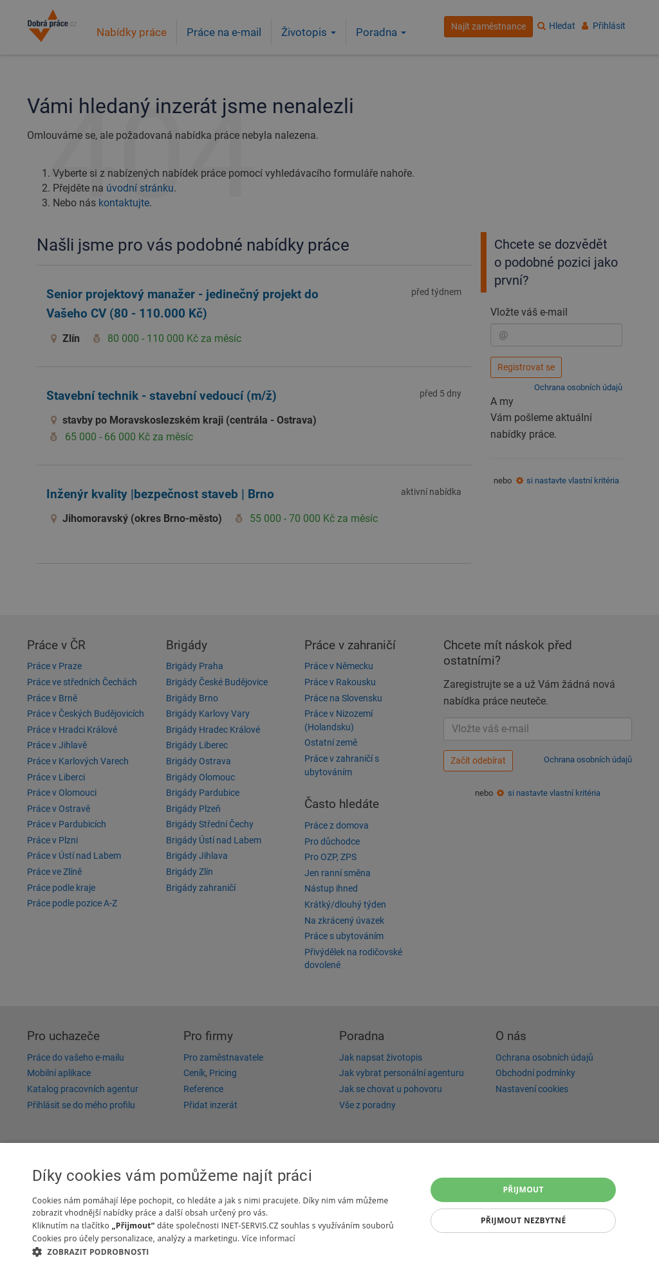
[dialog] (329, 1205)
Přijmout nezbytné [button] (523, 1220)
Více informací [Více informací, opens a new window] (268, 1238)
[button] (223, 1251)
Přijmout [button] (523, 1189)
